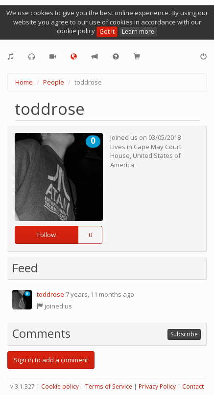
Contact (193, 386)
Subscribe (184, 334)
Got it (107, 31)
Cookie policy (60, 386)
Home (24, 82)
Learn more (138, 31)
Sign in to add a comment (51, 359)
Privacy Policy (157, 386)
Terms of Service (108, 386)
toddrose (50, 294)
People (53, 82)
